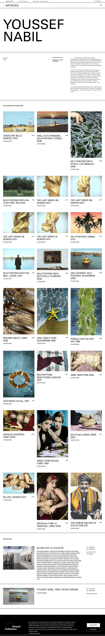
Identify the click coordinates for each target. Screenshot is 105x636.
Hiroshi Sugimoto (43, 575)
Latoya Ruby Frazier (56, 558)
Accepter (93, 625)
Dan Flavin (73, 557)
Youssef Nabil (7, 141)
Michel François (42, 558)
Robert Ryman (74, 571)
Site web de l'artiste (58, 60)
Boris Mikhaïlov (66, 564)
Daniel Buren (65, 553)
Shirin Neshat (72, 568)
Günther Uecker (47, 577)
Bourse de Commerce (23, 1)
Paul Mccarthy (46, 564)
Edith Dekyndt (71, 555)
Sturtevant (74, 573)
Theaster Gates (69, 558)
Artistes (12, 5)
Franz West (58, 577)
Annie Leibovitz (47, 562)
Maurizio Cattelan (50, 555)
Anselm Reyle (54, 571)
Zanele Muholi (73, 566)
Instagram (55, 61)
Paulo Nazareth (61, 568)
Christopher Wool (68, 577)
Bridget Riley (64, 571)
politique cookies (33, 631)
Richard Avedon (42, 553)
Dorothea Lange (68, 560)
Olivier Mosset (62, 566)
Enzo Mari (71, 562)
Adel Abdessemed (43, 551)
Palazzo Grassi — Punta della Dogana (40, 1)
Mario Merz (56, 564)
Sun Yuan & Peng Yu (56, 575)
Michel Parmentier (63, 570)
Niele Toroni (68, 575)
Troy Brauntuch (54, 553)
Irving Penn (75, 570)
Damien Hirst (48, 560)
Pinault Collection (9, 1)
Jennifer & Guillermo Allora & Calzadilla (64, 551)
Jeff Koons (57, 560)
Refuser (93, 629)
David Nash (51, 568)
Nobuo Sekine (41, 573)
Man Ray (39, 571)
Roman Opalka (42, 570)
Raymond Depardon (43, 557)
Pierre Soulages (52, 573)
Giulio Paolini (52, 570)
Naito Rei (46, 571)
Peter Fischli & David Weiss (60, 557)
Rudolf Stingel (64, 573)
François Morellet (50, 566)
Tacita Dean (62, 555)
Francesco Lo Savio (60, 562)
